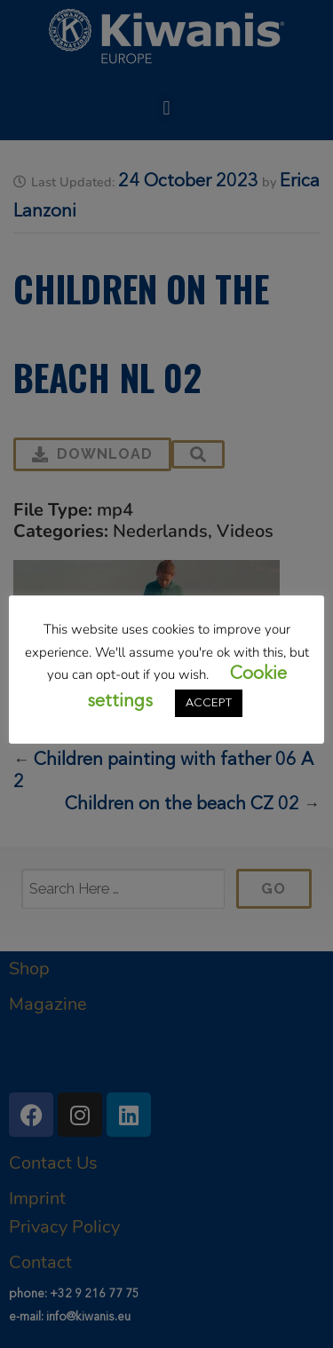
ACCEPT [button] (209, 703)
